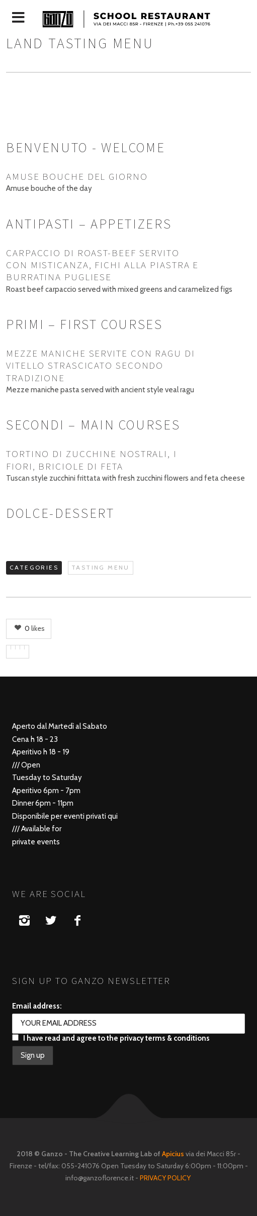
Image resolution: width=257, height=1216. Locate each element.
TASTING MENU (100, 567)
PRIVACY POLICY (166, 1177)
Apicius (173, 1153)
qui (113, 816)
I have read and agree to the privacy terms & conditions (111, 1038)
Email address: (37, 1006)
